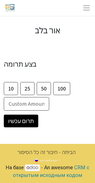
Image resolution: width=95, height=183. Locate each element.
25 (27, 88)
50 (44, 88)
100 (62, 88)
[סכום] (26, 103)
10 (11, 88)
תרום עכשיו (21, 121)
